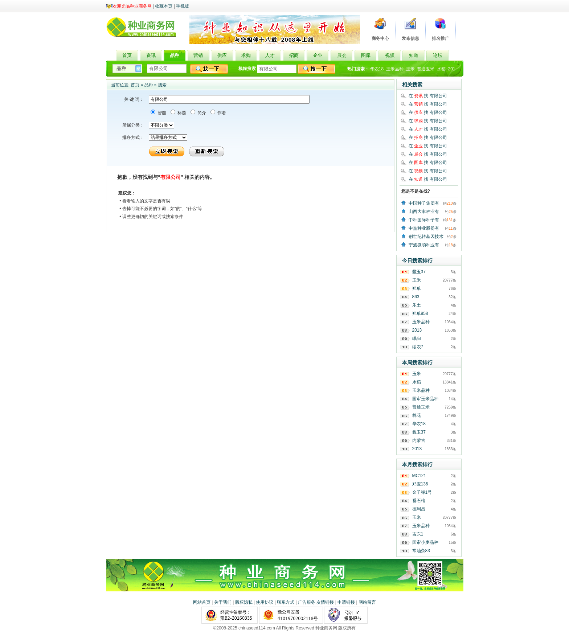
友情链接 (325, 602)
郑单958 (420, 313)
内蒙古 (418, 440)
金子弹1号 (422, 492)
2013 (417, 330)
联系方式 (285, 602)
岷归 (416, 338)
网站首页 (201, 602)
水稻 (441, 68)
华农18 (377, 68)
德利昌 (418, 509)
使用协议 (264, 602)
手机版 (182, 6)
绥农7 (417, 346)
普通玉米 (425, 68)
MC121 (419, 475)
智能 (161, 112)
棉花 (416, 415)
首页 (135, 84)
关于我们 (223, 602)
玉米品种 (395, 68)
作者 (221, 112)
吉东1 (417, 534)
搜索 (162, 84)
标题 (181, 112)
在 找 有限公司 (428, 95)
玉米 (410, 68)
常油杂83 (421, 550)
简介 (201, 112)
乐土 (416, 305)
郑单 (416, 288)
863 (415, 296)
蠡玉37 (419, 271)
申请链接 (346, 602)
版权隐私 (244, 602)
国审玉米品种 (425, 398)
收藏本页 (163, 6)
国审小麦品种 (425, 542)
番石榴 (418, 500)
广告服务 (306, 602)
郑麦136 (420, 484)
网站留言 (367, 602)
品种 (148, 84)
